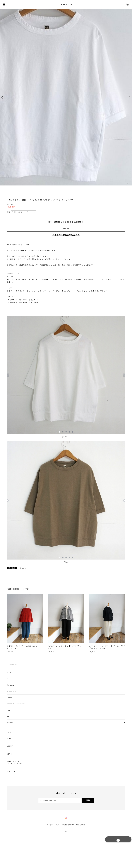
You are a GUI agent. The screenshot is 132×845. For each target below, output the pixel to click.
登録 (88, 800)
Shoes (9, 698)
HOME (9, 738)
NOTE (9, 754)
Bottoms (10, 685)
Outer (9, 672)
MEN (9, 710)
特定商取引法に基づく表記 (70, 825)
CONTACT (11, 772)
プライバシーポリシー (54, 825)
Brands (10, 723)
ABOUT (10, 746)
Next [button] (129, 97)
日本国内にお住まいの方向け (66, 235)
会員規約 (82, 825)
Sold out (66, 228)
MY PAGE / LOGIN (16, 764)
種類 (8, 212)
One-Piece (11, 691)
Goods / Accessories (16, 704)
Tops (9, 679)
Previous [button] (2, 97)
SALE (9, 716)
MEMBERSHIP (13, 762)
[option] (66, 97)
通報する (23, 568)
